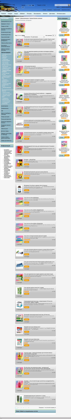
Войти (58, 7)
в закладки (26, 46)
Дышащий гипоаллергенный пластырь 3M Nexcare (37, 314)
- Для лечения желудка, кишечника (6, 64)
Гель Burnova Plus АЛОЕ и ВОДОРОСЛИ (34, 210)
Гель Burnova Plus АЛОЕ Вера (31, 197)
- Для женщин (5, 62)
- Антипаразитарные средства (7, 55)
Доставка (52, 13)
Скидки (10, 13)
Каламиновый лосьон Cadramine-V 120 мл (34, 395)
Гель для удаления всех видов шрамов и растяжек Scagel (38, 274)
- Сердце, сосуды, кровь (6, 96)
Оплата (45, 13)
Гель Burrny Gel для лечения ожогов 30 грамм (35, 235)
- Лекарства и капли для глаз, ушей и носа (6, 77)
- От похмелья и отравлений (5, 103)
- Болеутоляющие (6, 100)
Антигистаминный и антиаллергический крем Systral (37, 120)
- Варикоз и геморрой (4, 57)
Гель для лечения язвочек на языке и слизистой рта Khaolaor (39, 249)
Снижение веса (4, 108)
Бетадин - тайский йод (29, 159)
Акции (16, 13)
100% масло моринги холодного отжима (34, 79)
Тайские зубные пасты (6, 43)
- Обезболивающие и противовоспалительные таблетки (7, 89)
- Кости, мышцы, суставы (5, 74)
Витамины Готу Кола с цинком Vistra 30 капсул (35, 185)
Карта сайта (7, 177)
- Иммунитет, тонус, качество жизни (6, 68)
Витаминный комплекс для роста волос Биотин (36, 171)
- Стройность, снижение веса (5, 99)
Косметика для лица (6, 32)
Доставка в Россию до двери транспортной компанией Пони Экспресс (8, 152)
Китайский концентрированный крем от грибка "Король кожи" (39, 39)
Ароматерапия (4, 106)
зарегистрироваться (66, 7)
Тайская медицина (5, 52)
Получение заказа (8, 166)
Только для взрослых (6, 119)
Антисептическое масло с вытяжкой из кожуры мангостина (39, 132)
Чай (2, 110)
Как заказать (37, 13)
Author (1, 418)
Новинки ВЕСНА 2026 (6, 21)
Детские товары (5, 131)
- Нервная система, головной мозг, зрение (6, 85)
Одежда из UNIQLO (5, 23)
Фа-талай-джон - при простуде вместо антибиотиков (64, 46)
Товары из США (4, 26)
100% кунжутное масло (30, 66)
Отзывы (29, 13)
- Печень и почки (6, 92)
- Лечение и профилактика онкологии (5, 81)
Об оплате (6, 161)
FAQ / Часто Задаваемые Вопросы (7, 156)
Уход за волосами (5, 37)
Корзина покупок (57, 9)
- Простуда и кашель (7, 94)
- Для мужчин (5, 66)
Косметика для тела (5, 34)
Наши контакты (7, 176)
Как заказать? (7, 160)
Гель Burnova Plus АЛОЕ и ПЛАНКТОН (33, 223)
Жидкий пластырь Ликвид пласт (32, 326)
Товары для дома (5, 116)
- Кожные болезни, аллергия (6, 71)
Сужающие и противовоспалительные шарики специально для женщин (64, 149)
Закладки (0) (49, 9)
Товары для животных (6, 140)
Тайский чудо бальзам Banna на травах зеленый (64, 81)
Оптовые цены (61, 13)
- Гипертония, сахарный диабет (6, 60)
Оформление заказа (66, 9)
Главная (44, 9)
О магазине (6, 159)
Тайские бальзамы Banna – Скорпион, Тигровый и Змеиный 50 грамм (64, 97)
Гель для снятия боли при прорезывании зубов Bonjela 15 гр (39, 261)
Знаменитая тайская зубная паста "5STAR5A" (64, 132)
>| (28, 407)
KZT (23, 7)
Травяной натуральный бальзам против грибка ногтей (64, 115)
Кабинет (22, 13)
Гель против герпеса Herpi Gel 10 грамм (34, 287)
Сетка (23, 35)
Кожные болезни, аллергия (36, 18)
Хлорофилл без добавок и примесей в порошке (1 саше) (64, 30)
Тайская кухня (4, 128)
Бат (30, 5)
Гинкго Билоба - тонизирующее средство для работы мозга (64, 64)
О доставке (6, 162)
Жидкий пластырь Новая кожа (31, 339)
